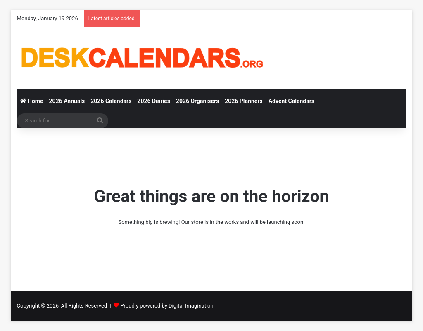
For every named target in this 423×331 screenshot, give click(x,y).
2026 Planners (243, 101)
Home (31, 101)
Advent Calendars (291, 101)
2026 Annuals (67, 101)
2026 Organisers (197, 101)
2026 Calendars (110, 101)
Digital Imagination (191, 306)
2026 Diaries (153, 101)
